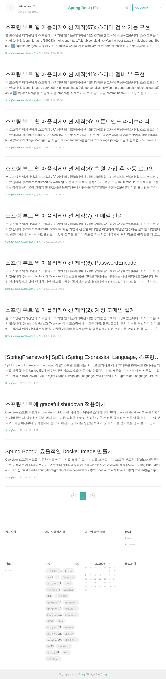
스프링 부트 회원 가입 (54, 634)
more (76, 563)
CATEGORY (148, 7)
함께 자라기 (52, 590)
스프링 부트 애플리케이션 (54, 583)
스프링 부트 (61, 596)
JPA (49, 596)
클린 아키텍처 (71, 640)
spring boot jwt (54, 609)
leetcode (69, 627)
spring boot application (54, 640)
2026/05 (100, 563)
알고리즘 (69, 634)
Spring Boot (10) (83, 8)
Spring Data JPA (72, 602)
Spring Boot (68, 577)
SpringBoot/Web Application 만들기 (23, 53)
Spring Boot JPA (54, 615)
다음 (92, 495)
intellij (50, 646)
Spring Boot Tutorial (65, 646)
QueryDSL (68, 590)
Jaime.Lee (26, 6)
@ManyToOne (54, 602)
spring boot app (72, 615)
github (8, 570)
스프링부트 (52, 652)
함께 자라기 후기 (54, 659)
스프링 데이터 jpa (54, 571)
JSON (65, 652)
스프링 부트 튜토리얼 (54, 627)
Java (49, 577)
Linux (60, 621)
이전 (73, 495)
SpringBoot (11, 383)
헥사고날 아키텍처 (72, 609)
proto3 (68, 583)
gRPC (50, 621)
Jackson (68, 571)
